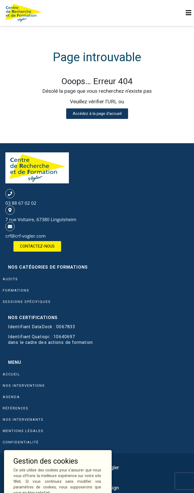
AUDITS (10, 279)
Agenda (11, 397)
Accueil (11, 374)
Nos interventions (24, 386)
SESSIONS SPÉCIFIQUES (27, 302)
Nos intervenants (23, 419)
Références (16, 408)
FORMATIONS (16, 290)
